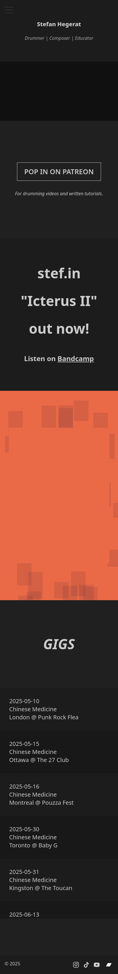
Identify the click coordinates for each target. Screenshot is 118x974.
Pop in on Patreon (59, 171)
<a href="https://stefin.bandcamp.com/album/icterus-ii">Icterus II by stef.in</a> (59, 495)
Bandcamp (76, 358)
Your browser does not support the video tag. (59, 91)
